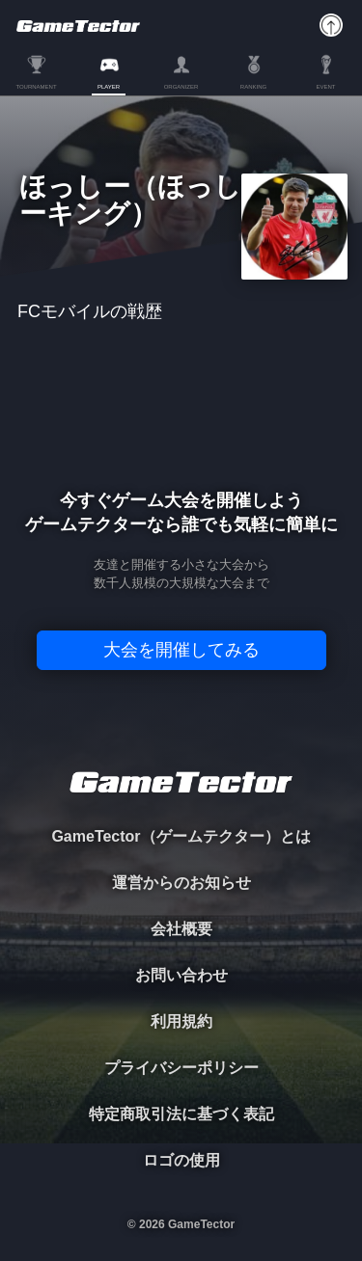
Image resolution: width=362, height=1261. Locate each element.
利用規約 (181, 1021)
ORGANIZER (181, 87)
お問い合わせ (181, 975)
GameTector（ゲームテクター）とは (180, 836)
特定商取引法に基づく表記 (181, 1114)
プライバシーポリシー (181, 1068)
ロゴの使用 (181, 1160)
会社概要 (181, 929)
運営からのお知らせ (181, 882)
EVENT (325, 87)
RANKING (253, 87)
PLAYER (108, 87)
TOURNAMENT (35, 87)
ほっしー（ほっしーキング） (130, 201)
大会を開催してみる (181, 649)
